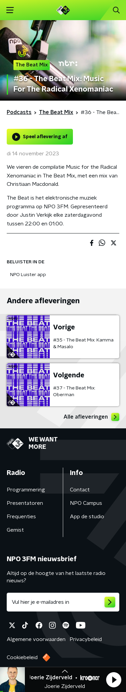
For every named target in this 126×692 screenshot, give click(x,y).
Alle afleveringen (91, 417)
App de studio (87, 516)
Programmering (26, 489)
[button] (113, 679)
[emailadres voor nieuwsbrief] (63, 602)
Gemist (15, 530)
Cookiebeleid (22, 657)
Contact (80, 489)
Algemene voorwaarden (36, 639)
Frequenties (21, 516)
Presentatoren (25, 503)
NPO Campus (86, 503)
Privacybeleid (86, 639)
